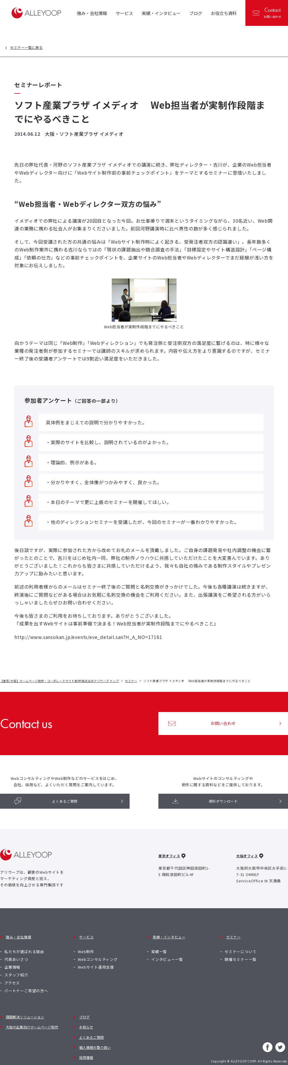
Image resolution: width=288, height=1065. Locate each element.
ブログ (84, 1009)
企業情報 (12, 960)
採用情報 (86, 1040)
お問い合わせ (267, 12)
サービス (86, 935)
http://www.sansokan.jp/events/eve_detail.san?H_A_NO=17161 (88, 637)
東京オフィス (170, 860)
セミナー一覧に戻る (32, 47)
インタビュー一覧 (167, 952)
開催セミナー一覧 (240, 952)
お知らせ (86, 1017)
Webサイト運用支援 (96, 960)
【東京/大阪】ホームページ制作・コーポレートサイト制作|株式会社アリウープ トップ (60, 681)
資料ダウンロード (206, 803)
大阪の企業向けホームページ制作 (34, 1017)
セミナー (133, 681)
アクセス (12, 976)
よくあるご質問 (46, 803)
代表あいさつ (16, 952)
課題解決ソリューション (26, 1009)
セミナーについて (240, 945)
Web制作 (86, 945)
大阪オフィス (248, 860)
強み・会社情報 (18, 935)
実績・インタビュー (169, 935)
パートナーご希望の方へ (26, 984)
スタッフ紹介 (16, 968)
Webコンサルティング (98, 952)
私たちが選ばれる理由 (24, 945)
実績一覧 (159, 945)
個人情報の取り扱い (95, 1032)
